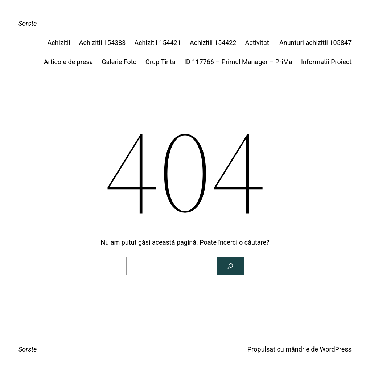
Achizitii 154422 (213, 42)
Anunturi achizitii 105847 (315, 42)
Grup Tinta (160, 62)
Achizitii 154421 (157, 42)
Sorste (27, 23)
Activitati (258, 42)
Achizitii (58, 42)
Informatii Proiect (326, 62)
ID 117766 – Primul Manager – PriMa (238, 62)
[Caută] (230, 266)
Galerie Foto (119, 62)
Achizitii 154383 (102, 42)
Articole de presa (68, 62)
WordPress (336, 349)
